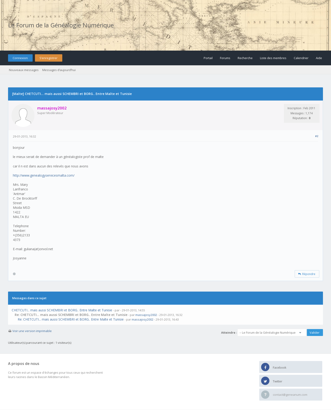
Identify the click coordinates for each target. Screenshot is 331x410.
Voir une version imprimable (32, 331)
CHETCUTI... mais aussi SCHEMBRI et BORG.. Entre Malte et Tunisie (62, 310)
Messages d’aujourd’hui (59, 70)
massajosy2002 (146, 315)
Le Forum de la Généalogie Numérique (61, 25)
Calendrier (301, 58)
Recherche (245, 58)
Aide (319, 58)
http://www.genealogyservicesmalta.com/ (43, 175)
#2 (316, 136)
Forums (225, 58)
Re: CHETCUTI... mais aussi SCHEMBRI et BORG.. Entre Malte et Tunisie (71, 319)
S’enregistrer (48, 58)
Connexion (20, 58)
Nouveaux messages (24, 70)
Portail (208, 58)
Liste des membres (273, 58)
